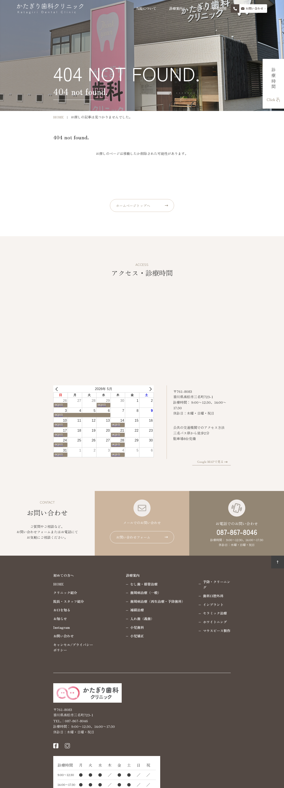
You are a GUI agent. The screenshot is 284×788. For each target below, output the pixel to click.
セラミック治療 (182, 607)
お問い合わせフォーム (133, 537)
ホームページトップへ (133, 205)
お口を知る (28, 609)
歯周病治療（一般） (112, 592)
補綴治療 (104, 609)
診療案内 (176, 8)
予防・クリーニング (185, 581)
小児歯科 (104, 627)
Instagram (28, 627)
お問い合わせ (30, 635)
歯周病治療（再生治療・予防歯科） (124, 601)
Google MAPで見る (244, 461)
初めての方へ (30, 575)
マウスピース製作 (183, 625)
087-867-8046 (236, 532)
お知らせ (27, 618)
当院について (146, 8)
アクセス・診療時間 (211, 8)
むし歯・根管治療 (110, 584)
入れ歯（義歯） (109, 618)
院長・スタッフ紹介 (35, 601)
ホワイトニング (182, 616)
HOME (25, 584)
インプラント (180, 599)
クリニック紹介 (32, 592)
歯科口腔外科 (180, 590)
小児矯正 (104, 635)
